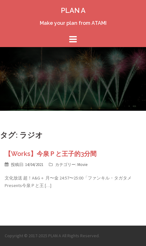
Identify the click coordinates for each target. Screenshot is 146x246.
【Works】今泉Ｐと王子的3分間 (50, 154)
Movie (82, 164)
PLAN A (73, 10)
